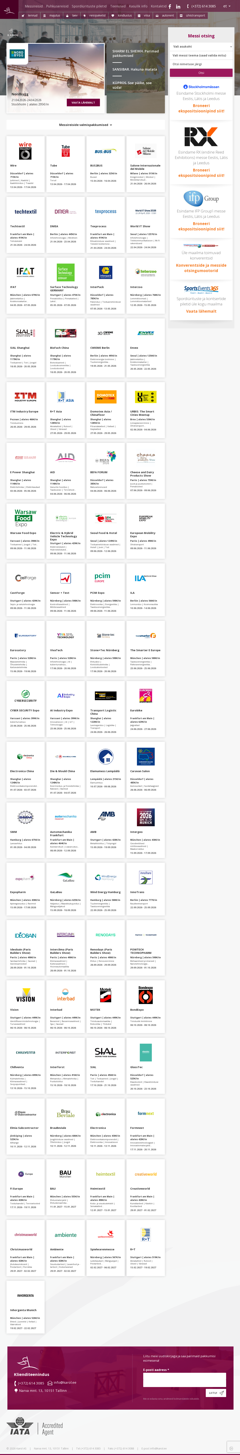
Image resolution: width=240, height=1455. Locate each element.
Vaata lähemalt (201, 311)
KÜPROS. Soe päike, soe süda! (132, 85)
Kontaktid (159, 6)
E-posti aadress (156, 1370)
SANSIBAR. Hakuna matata (135, 69)
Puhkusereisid (57, 6)
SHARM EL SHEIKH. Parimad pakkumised (136, 53)
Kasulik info (138, 6)
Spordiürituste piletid (89, 6)
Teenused (118, 6)
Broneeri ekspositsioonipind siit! (201, 108)
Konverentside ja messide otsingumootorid (201, 268)
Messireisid (34, 6)
